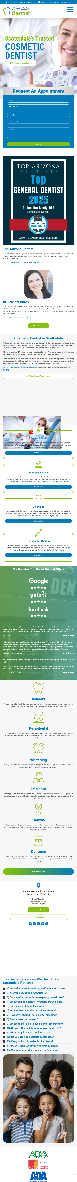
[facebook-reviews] (38, 608)
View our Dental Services (12, 263)
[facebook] (30, 923)
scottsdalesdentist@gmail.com (48, 2)
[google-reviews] (38, 579)
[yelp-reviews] (38, 591)
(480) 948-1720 (37, 263)
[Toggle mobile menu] (70, 9)
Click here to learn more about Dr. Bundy (17, 318)
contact (25, 263)
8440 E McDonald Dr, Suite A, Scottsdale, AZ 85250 (21, 2)
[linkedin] (42, 923)
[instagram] (34, 923)
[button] (38, 988)
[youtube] (38, 923)
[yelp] (46, 923)
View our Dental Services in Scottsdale (16, 368)
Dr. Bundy (6, 254)
